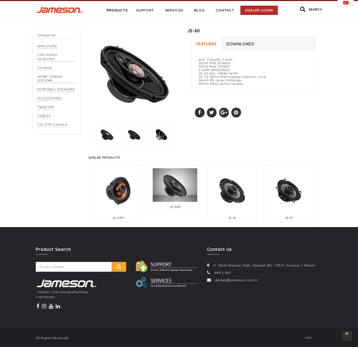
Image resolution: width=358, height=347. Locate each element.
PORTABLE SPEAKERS (56, 89)
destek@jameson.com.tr (236, 280)
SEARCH (315, 9)
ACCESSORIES (49, 98)
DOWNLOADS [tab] (240, 43)
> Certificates (45, 297)
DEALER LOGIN (259, 10)
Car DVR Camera (52, 124)
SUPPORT (145, 10)
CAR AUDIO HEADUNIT (47, 57)
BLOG (199, 10)
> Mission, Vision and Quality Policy (62, 292)
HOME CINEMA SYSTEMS (49, 79)
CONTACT (225, 10)
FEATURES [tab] (206, 43)
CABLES (44, 116)
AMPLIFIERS (47, 46)
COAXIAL (45, 68)
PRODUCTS (117, 10)
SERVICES (174, 10)
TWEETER (45, 107)
